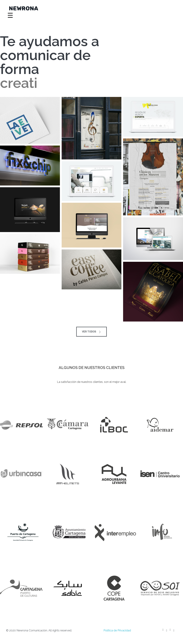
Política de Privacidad (117, 630)
